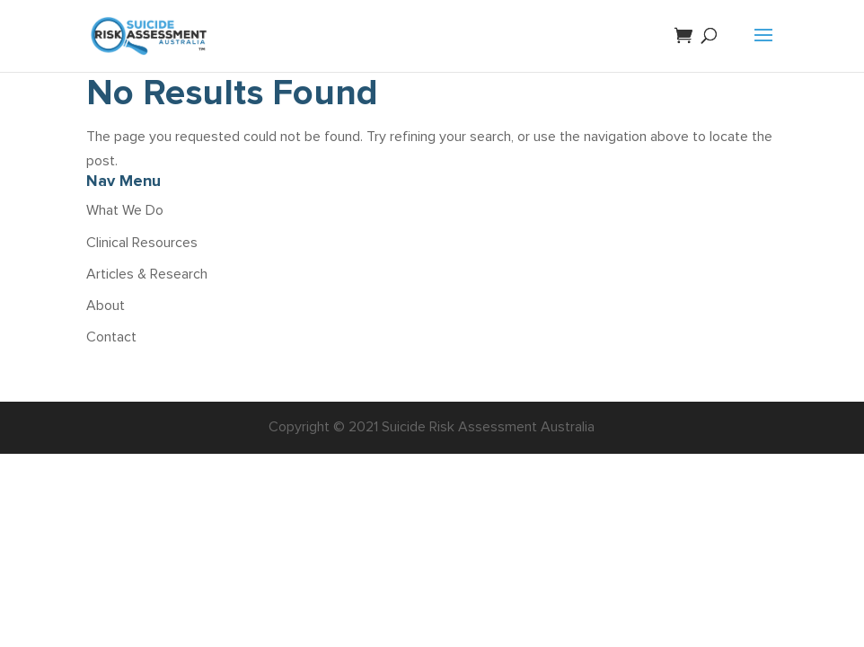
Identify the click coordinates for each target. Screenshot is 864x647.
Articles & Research (146, 274)
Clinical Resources (142, 242)
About (105, 305)
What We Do (124, 210)
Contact (111, 337)
